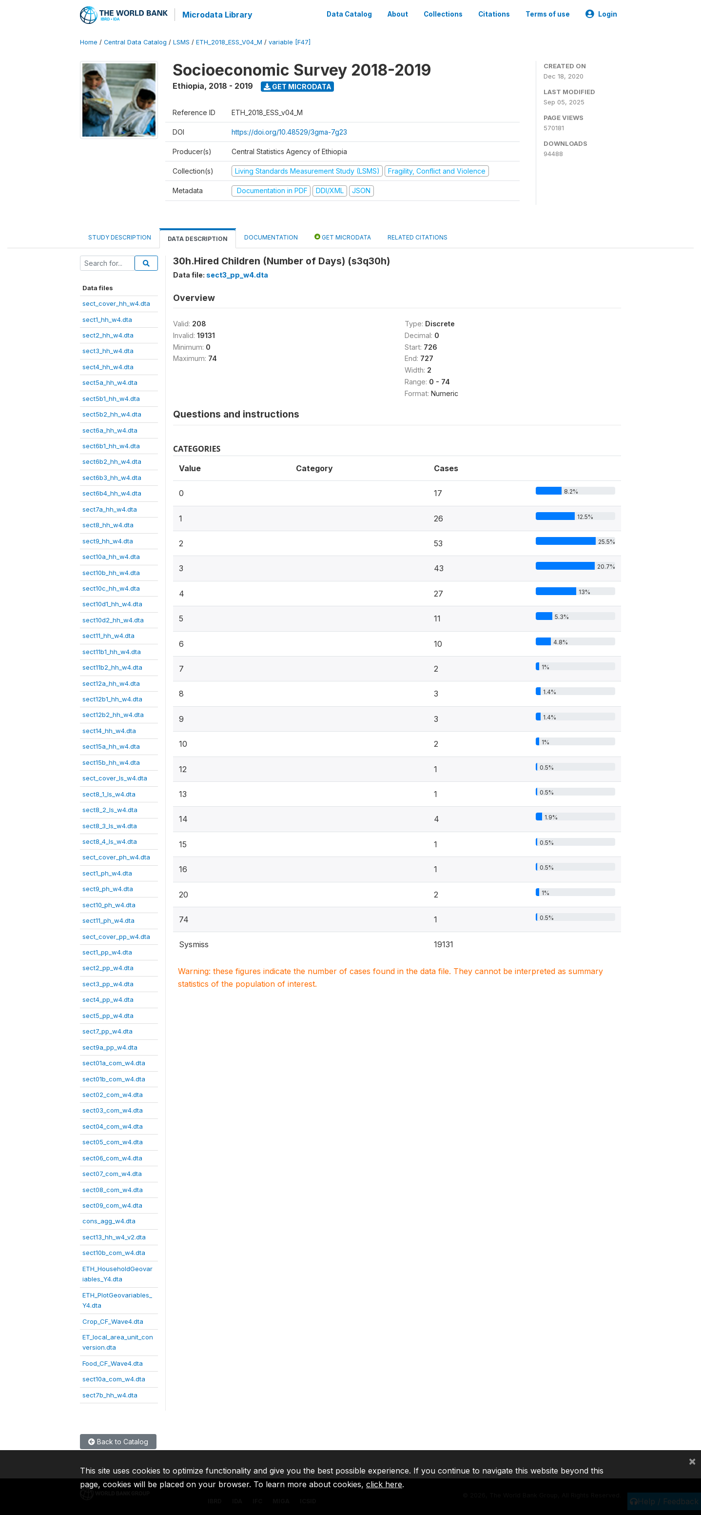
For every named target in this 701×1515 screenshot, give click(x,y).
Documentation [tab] (271, 236)
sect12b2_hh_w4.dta (113, 714)
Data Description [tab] (198, 237)
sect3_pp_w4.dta (108, 983)
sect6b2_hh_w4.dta (111, 461)
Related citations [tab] (418, 236)
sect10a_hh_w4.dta (111, 555)
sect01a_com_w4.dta (113, 1062)
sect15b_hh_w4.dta (111, 761)
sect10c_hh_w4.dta (111, 587)
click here (384, 1484)
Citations (494, 14)
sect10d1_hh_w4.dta (112, 603)
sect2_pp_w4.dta (108, 967)
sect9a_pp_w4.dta (109, 1046)
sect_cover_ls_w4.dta (114, 777)
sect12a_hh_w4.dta (111, 682)
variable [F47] (290, 41)
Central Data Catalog (135, 41)
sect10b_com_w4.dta (113, 1252)
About (398, 14)
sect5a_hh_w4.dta (109, 381)
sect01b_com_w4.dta (113, 1078)
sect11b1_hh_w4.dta (111, 651)
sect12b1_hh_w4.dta (112, 698)
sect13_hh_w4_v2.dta (114, 1236)
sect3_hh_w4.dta (108, 350)
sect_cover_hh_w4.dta (116, 302)
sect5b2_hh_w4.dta (111, 413)
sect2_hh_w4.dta (108, 334)
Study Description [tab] (119, 236)
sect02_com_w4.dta (112, 1093)
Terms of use (548, 14)
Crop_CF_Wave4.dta (112, 1320)
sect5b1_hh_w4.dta (111, 397)
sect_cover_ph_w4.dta (116, 856)
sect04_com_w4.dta (112, 1125)
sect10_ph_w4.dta (109, 904)
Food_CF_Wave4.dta (112, 1362)
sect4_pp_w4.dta (108, 998)
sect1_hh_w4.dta (107, 318)
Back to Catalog (118, 1440)
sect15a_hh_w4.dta (111, 745)
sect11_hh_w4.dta (108, 634)
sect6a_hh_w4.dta (109, 429)
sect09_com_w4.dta (112, 1204)
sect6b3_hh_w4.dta (111, 476)
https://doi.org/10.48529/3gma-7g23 (289, 131)
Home (88, 41)
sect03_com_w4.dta (112, 1110)
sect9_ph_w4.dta (107, 888)
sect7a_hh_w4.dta (109, 508)
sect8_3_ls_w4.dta (109, 825)
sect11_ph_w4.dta (108, 919)
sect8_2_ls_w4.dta (109, 809)
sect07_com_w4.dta (112, 1172)
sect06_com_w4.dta (112, 1157)
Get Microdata (297, 85)
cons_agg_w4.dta (109, 1220)
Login (601, 14)
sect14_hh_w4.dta (109, 730)
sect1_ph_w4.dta (107, 872)
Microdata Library (216, 15)
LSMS (181, 41)
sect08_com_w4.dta (112, 1189)
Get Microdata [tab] (342, 236)
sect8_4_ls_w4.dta (109, 840)
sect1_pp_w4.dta (107, 951)
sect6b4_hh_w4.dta (111, 492)
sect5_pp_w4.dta (108, 1014)
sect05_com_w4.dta (112, 1141)
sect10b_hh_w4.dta (111, 572)
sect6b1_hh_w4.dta (111, 445)
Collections (443, 14)
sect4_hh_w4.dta (108, 366)
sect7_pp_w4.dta (107, 1030)
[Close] (692, 1461)
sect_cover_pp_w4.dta (116, 935)
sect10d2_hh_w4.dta (113, 619)
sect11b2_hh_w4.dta (112, 666)
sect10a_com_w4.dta (113, 1378)
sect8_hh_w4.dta (108, 524)
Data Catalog (349, 14)
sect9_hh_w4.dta (107, 540)
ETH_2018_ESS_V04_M (229, 41)
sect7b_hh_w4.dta (109, 1394)
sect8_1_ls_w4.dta (109, 793)
